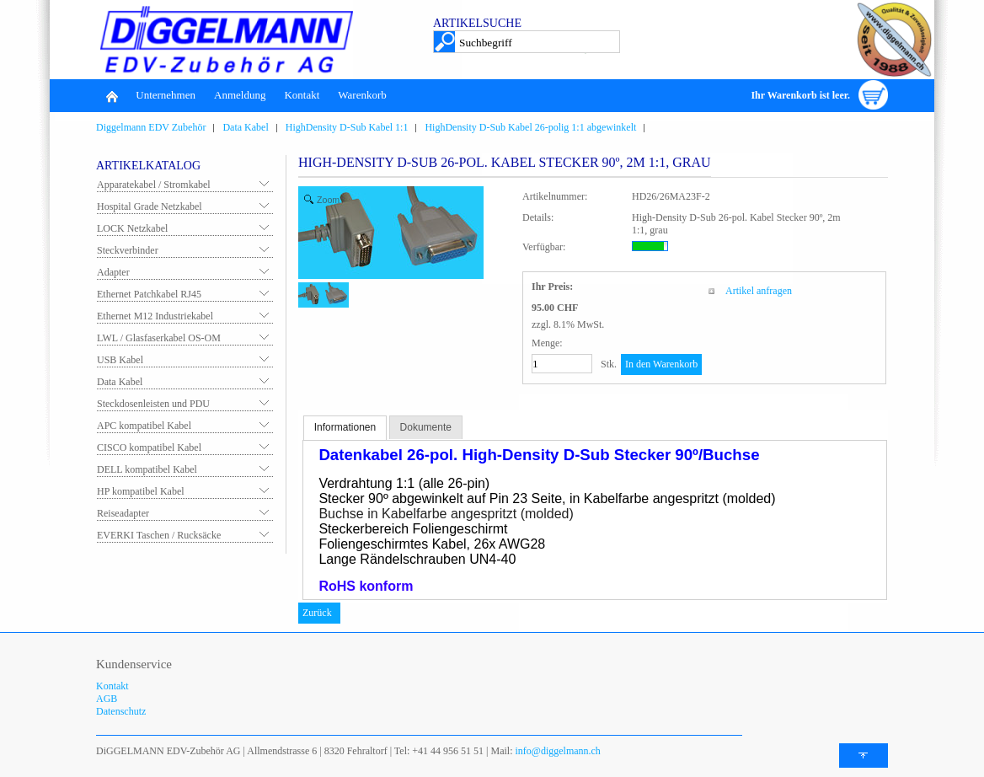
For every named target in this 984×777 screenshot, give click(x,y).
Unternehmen (165, 94)
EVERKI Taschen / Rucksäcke (159, 535)
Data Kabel (119, 382)
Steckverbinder (127, 250)
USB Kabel (120, 360)
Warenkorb (362, 94)
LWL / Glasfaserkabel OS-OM (159, 338)
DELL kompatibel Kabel (147, 469)
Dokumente (426, 427)
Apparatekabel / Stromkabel (154, 184)
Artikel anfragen (758, 291)
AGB (106, 699)
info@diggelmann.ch (557, 751)
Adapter (113, 272)
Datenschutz (121, 711)
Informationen (345, 427)
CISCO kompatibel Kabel (149, 447)
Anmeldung (239, 94)
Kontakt (301, 94)
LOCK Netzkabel (132, 228)
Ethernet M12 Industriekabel (155, 316)
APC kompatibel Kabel (144, 425)
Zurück (317, 613)
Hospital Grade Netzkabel (149, 206)
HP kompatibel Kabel (140, 491)
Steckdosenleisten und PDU (153, 404)
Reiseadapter (123, 513)
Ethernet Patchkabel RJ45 (149, 294)
